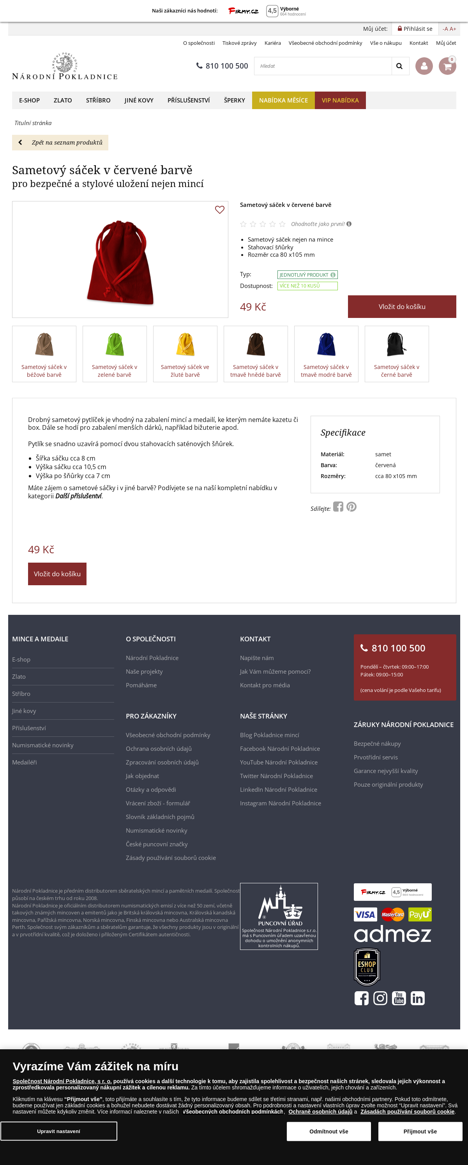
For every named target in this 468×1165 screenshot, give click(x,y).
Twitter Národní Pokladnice (276, 776)
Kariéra (273, 42)
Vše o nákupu (386, 42)
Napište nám (257, 658)
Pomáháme (141, 685)
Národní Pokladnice (152, 658)
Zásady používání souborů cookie (171, 857)
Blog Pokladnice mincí (269, 735)
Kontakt (419, 42)
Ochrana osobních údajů (159, 748)
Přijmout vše (420, 1131)
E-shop (29, 100)
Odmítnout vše (328, 1131)
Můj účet (446, 42)
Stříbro (98, 100)
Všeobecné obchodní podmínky (325, 42)
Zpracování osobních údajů (162, 762)
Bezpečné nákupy (377, 743)
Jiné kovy (139, 100)
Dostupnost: (256, 285)
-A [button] (445, 28)
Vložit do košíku (402, 306)
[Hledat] (323, 66)
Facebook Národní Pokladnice (280, 748)
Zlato (63, 100)
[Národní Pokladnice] (64, 66)
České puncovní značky (157, 844)
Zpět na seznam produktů (60, 142)
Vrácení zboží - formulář (158, 803)
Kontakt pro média (265, 685)
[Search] (400, 66)
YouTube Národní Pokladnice (279, 762)
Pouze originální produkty (388, 784)
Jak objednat (142, 776)
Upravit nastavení (58, 1131)
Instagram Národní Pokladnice (280, 803)
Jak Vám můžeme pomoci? (275, 671)
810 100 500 (222, 66)
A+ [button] (453, 28)
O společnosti (199, 42)
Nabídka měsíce (283, 100)
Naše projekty (144, 671)
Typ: (245, 274)
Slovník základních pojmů (160, 817)
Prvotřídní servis (376, 757)
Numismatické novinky (43, 745)
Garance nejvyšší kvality (386, 771)
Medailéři (24, 762)
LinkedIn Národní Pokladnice (278, 789)
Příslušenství (189, 100)
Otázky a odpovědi (151, 789)
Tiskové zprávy (240, 42)
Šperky (234, 100)
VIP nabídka (340, 100)
